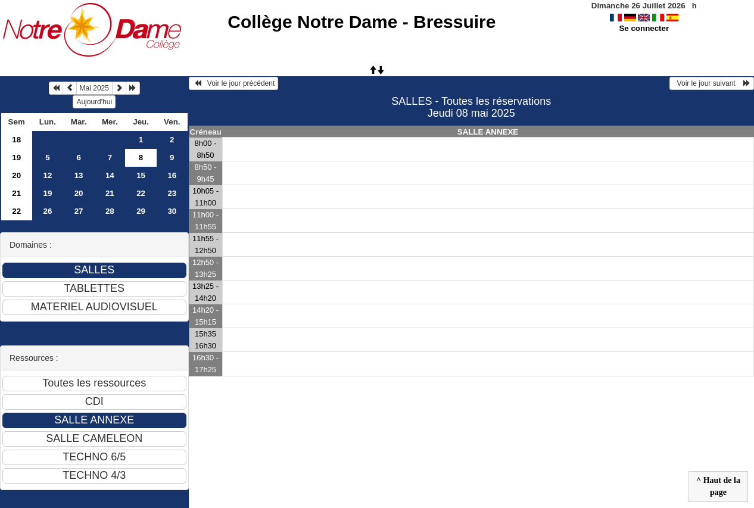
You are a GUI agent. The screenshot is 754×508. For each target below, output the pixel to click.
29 (140, 211)
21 (16, 193)
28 (109, 211)
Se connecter (644, 28)
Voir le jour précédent (233, 83)
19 (16, 157)
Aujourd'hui (94, 102)
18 (16, 139)
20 (16, 175)
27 (78, 211)
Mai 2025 (94, 88)
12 (47, 175)
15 (140, 175)
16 (171, 175)
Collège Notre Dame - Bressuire (362, 22)
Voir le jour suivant (711, 83)
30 (171, 211)
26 (47, 211)
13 (78, 175)
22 (140, 193)
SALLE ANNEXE (487, 131)
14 (109, 175)
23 (171, 193)
